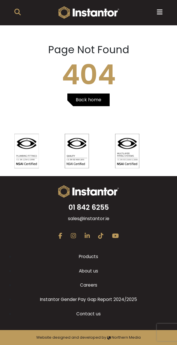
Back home (88, 99)
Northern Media (124, 337)
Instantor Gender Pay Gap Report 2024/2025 (88, 299)
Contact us (88, 314)
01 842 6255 (88, 207)
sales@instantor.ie (88, 218)
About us (88, 271)
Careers (88, 285)
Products (88, 256)
